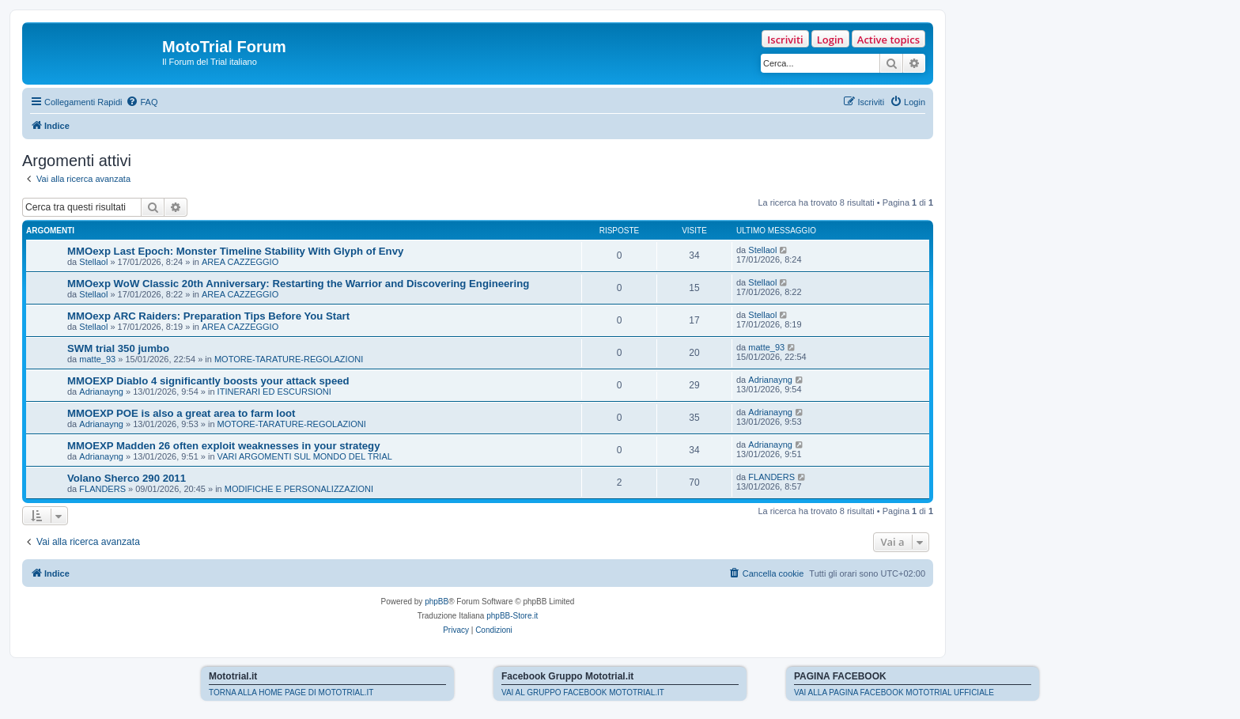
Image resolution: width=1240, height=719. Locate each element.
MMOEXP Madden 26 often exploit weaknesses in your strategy (223, 446)
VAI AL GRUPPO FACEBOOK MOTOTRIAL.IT (582, 692)
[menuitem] (141, 102)
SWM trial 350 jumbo (118, 348)
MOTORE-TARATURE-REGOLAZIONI (288, 359)
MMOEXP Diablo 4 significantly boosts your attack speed (208, 381)
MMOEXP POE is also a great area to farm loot (181, 413)
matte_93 (97, 359)
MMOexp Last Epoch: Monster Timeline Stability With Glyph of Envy (235, 251)
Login (830, 39)
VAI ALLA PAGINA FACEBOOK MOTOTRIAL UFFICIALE (894, 692)
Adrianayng (101, 391)
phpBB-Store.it (512, 615)
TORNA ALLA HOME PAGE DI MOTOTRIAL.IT (291, 692)
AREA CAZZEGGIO (240, 262)
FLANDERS (102, 489)
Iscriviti (785, 39)
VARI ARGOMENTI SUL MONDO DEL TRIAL (304, 456)
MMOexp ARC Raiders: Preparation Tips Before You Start (208, 316)
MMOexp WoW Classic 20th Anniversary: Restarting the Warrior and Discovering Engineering (298, 283)
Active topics (888, 39)
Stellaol (93, 262)
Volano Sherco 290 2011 (126, 478)
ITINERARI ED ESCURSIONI (274, 391)
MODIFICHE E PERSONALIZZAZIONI (299, 489)
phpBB (436, 601)
